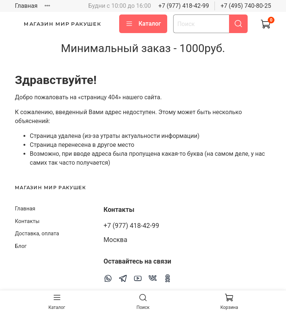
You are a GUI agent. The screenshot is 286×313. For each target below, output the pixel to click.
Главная (26, 5)
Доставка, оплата (37, 233)
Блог (21, 246)
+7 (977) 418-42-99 (183, 5)
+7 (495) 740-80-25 (245, 5)
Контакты (27, 221)
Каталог (143, 24)
